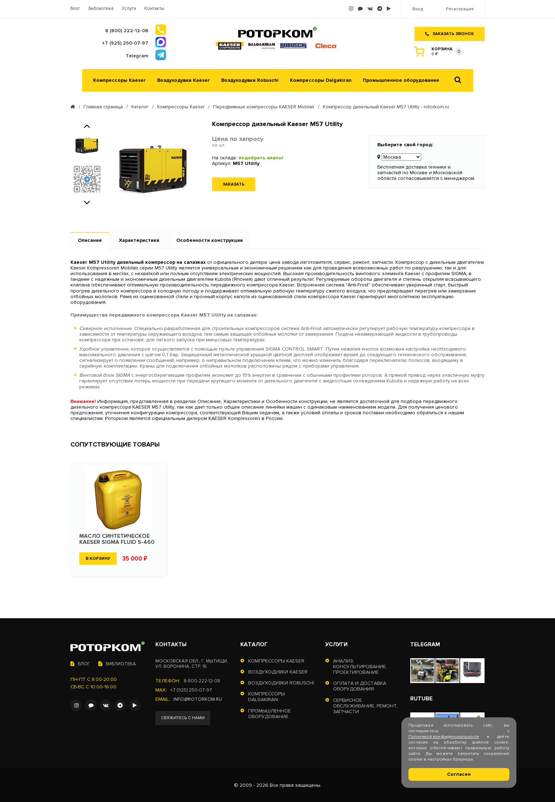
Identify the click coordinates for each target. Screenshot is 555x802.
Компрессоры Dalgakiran (320, 80)
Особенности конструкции (209, 240)
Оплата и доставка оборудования (359, 686)
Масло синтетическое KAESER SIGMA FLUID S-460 (117, 539)
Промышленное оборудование (401, 80)
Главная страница (104, 106)
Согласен (459, 774)
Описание (90, 240)
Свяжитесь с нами (184, 718)
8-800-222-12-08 (202, 680)
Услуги (129, 8)
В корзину (98, 558)
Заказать (234, 184)
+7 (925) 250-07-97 (192, 689)
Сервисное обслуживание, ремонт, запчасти (365, 705)
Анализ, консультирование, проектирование (360, 666)
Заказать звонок (449, 31)
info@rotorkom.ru (198, 698)
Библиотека (101, 8)
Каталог (143, 106)
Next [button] (87, 201)
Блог (75, 8)
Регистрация (460, 9)
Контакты (154, 8)
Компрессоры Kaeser (119, 80)
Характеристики (139, 240)
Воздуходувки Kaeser (183, 80)
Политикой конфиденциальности (443, 736)
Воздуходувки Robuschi (250, 80)
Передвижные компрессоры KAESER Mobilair (270, 106)
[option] (86, 145)
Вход (418, 9)
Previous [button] (87, 124)
